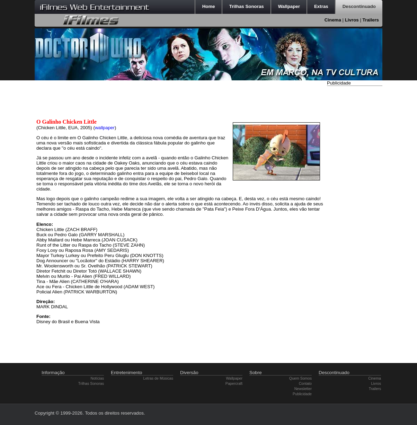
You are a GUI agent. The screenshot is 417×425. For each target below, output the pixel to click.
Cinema (333, 20)
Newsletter (303, 389)
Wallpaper (234, 378)
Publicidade (302, 394)
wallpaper (105, 127)
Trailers (371, 20)
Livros (352, 20)
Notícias (97, 378)
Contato (305, 383)
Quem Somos (300, 378)
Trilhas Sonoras (91, 383)
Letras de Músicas (158, 378)
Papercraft (233, 383)
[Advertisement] (354, 191)
